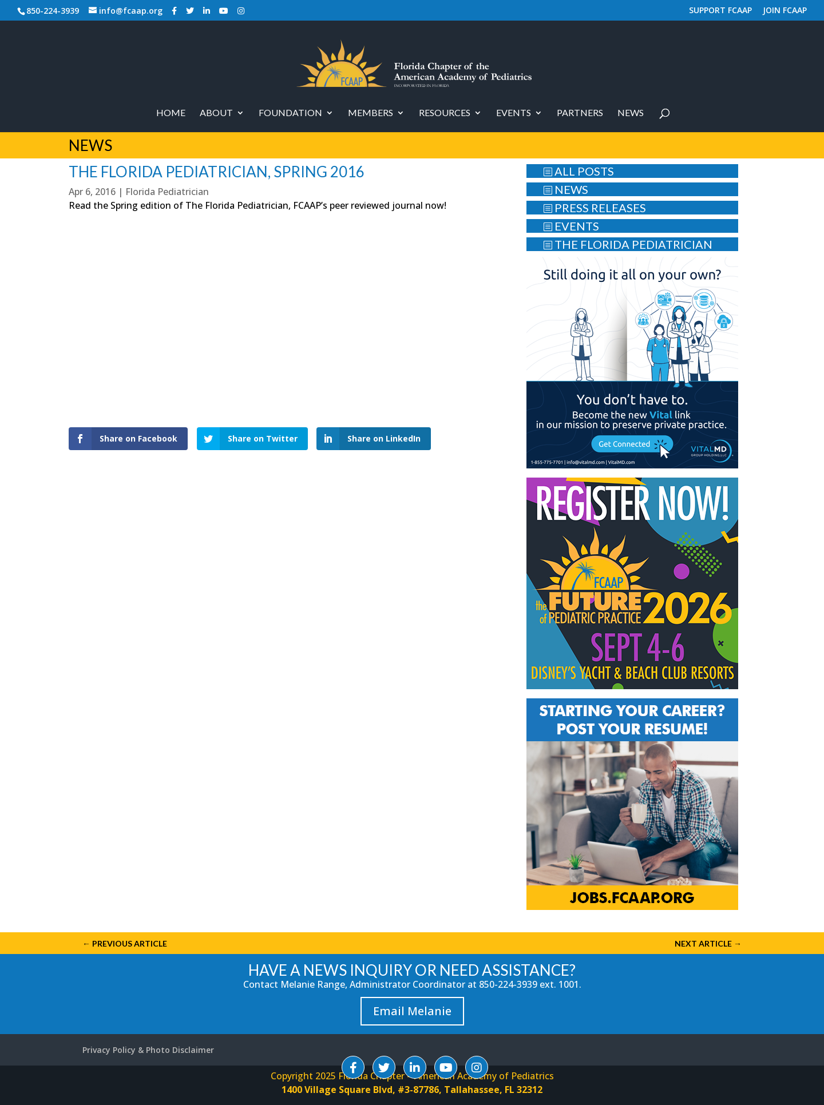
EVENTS (571, 226)
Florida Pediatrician (167, 191)
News (630, 113)
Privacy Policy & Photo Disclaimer (148, 1049)
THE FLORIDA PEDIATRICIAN (627, 244)
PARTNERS (580, 113)
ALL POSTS (578, 171)
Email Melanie (412, 1011)
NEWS (565, 189)
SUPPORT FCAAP (720, 10)
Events (513, 113)
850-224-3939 (52, 10)
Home (170, 113)
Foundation (290, 113)
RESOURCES (444, 113)
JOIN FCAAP (785, 10)
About (216, 113)
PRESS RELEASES (594, 207)
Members (370, 113)
